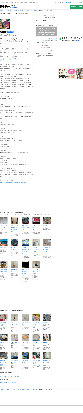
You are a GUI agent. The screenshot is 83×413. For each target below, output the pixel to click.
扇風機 (47, 221)
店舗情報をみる (53, 38)
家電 (19, 10)
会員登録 (80, 2)
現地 (1, 376)
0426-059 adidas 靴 (36, 357)
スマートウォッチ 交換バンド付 (36, 245)
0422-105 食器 (25, 319)
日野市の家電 (33, 10)
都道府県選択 (13, 7)
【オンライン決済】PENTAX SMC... (25, 223)
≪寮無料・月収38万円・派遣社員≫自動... (25, 246)
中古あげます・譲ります (6, 382)
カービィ (11, 376)
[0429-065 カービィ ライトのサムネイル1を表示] (5, 24)
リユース (5, 376)
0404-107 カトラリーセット (14, 320)
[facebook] (10, 32)
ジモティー (2, 10)
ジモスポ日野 (44, 42)
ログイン (75, 2)
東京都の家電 (25, 10)
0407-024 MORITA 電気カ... (47, 358)
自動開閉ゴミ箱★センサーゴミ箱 (4, 267)
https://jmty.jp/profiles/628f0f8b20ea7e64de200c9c (13, 182)
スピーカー (4, 243)
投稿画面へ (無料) (76, 6)
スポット (17, 376)
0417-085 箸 (14, 338)
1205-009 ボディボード (47, 339)
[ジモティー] (5, 6)
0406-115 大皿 (36, 339)
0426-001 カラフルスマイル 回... (36, 320)
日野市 (45, 25)
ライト (22, 376)
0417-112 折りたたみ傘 (4, 319)
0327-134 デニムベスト (47, 319)
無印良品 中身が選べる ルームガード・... (47, 246)
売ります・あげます (12, 10)
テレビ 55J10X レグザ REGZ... (36, 223)
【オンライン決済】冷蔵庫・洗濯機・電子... (14, 224)
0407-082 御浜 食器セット (25, 358)
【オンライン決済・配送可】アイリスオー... (25, 268)
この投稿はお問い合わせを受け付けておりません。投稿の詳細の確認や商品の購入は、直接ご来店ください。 (46, 31)
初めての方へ (69, 2)
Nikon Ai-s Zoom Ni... (14, 244)
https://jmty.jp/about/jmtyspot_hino (9, 59)
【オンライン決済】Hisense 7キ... (4, 223)
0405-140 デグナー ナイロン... (4, 358)
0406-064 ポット (4, 339)
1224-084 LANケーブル (14, 357)
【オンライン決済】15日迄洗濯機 (36, 267)
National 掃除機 (14, 266)
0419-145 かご (25, 339)
